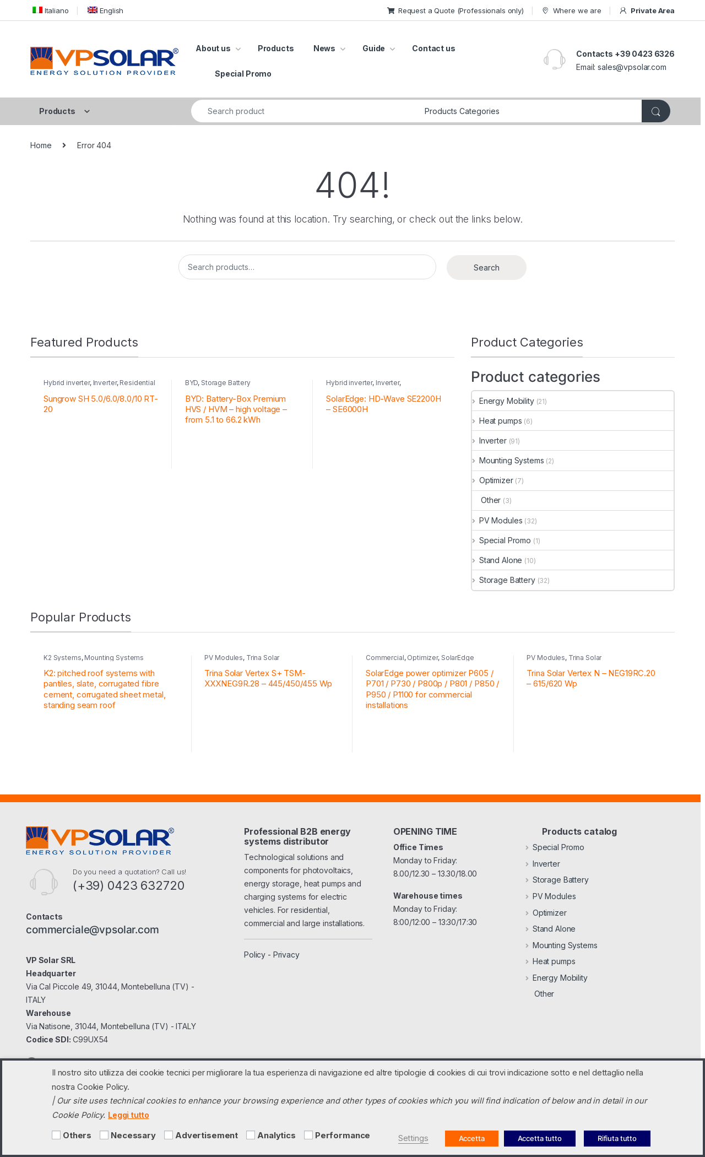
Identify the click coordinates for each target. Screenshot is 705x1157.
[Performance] (308, 1135)
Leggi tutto (128, 1115)
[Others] (56, 1135)
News (324, 48)
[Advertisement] (168, 1135)
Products (276, 48)
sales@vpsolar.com (632, 67)
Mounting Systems (508, 460)
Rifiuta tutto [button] (617, 1138)
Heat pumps (497, 420)
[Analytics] (250, 1135)
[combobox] (305, 111)
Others (77, 1135)
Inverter (105, 383)
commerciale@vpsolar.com (92, 929)
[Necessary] (104, 1135)
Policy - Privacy (272, 954)
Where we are (571, 10)
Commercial (385, 657)
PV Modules (497, 520)
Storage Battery (226, 383)
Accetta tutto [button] (540, 1138)
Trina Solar (262, 657)
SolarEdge (457, 657)
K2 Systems (63, 657)
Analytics (276, 1135)
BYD (191, 383)
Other (486, 500)
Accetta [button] (472, 1138)
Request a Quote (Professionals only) (455, 10)
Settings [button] (413, 1138)
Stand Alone (497, 560)
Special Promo (243, 73)
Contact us (433, 48)
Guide (373, 48)
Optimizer (492, 480)
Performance (342, 1135)
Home (40, 145)
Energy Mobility (503, 401)
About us (213, 48)
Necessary (133, 1135)
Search (487, 267)
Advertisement (206, 1135)
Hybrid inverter (67, 383)
